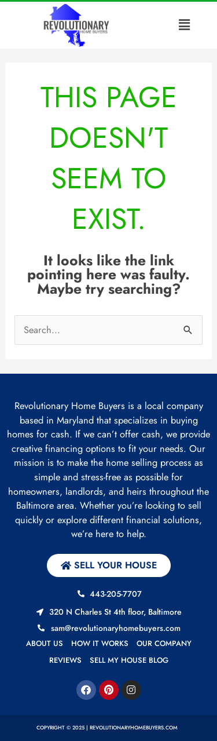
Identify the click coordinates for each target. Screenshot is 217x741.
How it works (99, 643)
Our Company (164, 643)
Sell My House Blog (129, 660)
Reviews (65, 660)
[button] (184, 25)
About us (44, 643)
